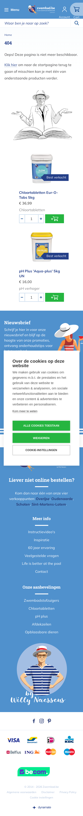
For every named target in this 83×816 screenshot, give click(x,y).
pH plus (41, 616)
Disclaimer (47, 792)
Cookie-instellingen (41, 450)
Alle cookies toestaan (41, 425)
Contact (41, 571)
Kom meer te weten (24, 411)
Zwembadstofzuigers (41, 600)
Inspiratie (41, 540)
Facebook (34, 721)
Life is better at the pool (41, 563)
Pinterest (49, 721)
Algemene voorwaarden (21, 792)
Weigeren (41, 437)
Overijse (43, 498)
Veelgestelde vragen (42, 555)
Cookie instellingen (41, 797)
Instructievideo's (41, 532)
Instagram (41, 721)
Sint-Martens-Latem (49, 504)
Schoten (23, 504)
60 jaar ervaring (41, 547)
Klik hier (10, 65)
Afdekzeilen (41, 624)
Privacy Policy (68, 792)
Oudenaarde (62, 498)
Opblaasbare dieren (41, 632)
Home (8, 34)
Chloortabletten (41, 608)
